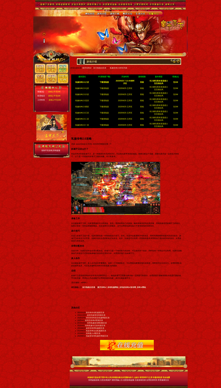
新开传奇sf (86, 68)
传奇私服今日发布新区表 (95, 325)
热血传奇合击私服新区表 (96, 331)
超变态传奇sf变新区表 (94, 320)
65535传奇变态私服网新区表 (97, 318)
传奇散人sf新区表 (93, 333)
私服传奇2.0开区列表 (118, 68)
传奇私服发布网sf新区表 (97, 323)
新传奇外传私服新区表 (95, 312)
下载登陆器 (104, 88)
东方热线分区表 (99, 68)
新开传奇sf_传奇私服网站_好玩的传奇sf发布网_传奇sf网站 (121, 287)
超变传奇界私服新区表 (95, 328)
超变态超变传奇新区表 (96, 315)
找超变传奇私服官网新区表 (97, 336)
